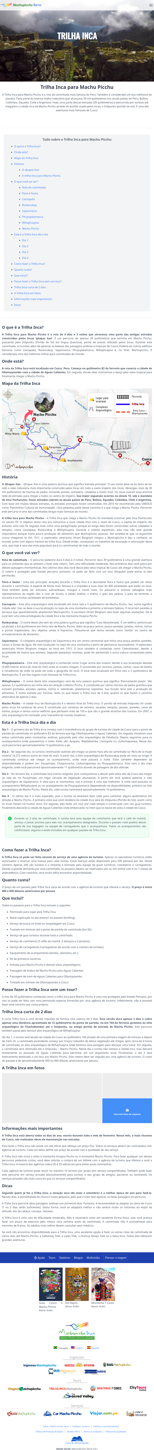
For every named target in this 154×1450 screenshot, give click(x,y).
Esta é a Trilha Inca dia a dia (31, 234)
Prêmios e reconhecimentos (106, 1426)
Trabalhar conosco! (81, 1426)
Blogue (78, 1257)
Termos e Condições (92, 1431)
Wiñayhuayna (30, 222)
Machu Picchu (30, 228)
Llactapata (28, 199)
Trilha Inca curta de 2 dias (30, 287)
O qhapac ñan (30, 170)
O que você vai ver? (26, 181)
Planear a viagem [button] (115, 1257)
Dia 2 (25, 246)
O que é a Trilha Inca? (27, 146)
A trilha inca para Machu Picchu (41, 175)
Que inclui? (21, 275)
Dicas (17, 305)
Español (93, 1348)
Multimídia (93, 1257)
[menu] (151, 5)
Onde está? (21, 152)
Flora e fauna (30, 193)
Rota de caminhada (34, 187)
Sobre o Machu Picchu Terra (55, 1426)
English (77, 1348)
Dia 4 (25, 258)
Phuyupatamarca (32, 217)
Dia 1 (25, 240)
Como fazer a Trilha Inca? (29, 264)
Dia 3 (25, 252)
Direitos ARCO (73, 1431)
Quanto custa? (23, 269)
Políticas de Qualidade (116, 1431)
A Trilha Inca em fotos (27, 293)
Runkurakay (29, 205)
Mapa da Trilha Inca (26, 158)
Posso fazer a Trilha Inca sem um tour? (37, 281)
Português (61, 1348)
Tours (52, 1257)
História (19, 164)
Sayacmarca (29, 211)
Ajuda (39, 1258)
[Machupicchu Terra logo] (20, 5)
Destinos (64, 1257)
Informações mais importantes (33, 299)
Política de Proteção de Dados (49, 1431)
